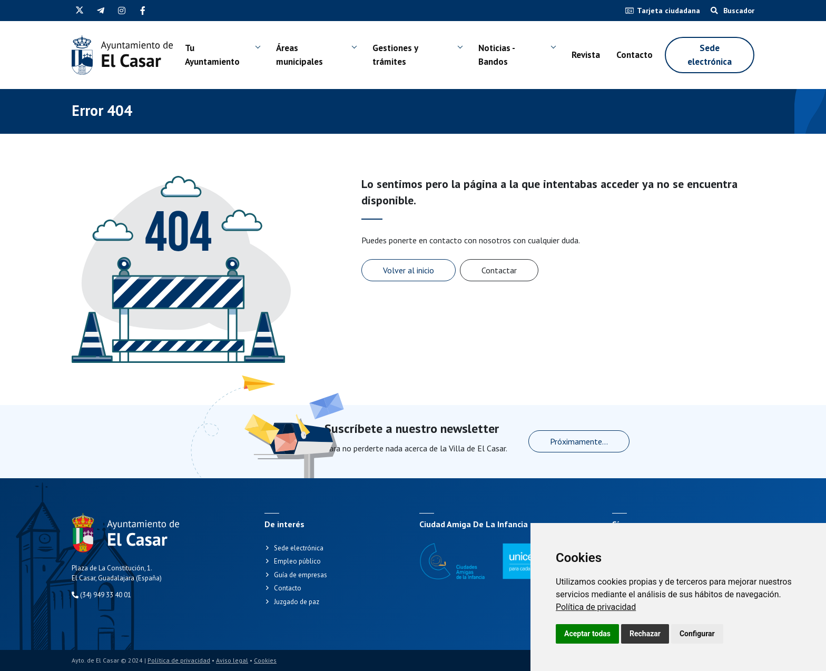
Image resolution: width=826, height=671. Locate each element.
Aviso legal (232, 660)
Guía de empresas (300, 574)
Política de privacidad (596, 607)
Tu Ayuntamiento (212, 54)
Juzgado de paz (296, 601)
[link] (596, 607)
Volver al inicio (408, 270)
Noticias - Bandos (496, 54)
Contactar (499, 270)
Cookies (265, 660)
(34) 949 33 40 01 (101, 594)
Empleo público (297, 561)
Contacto (634, 55)
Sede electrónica (709, 54)
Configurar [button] (697, 633)
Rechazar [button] (645, 633)
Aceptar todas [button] (587, 633)
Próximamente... (579, 441)
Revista (586, 55)
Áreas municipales (299, 54)
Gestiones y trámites (395, 54)
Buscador (732, 10)
